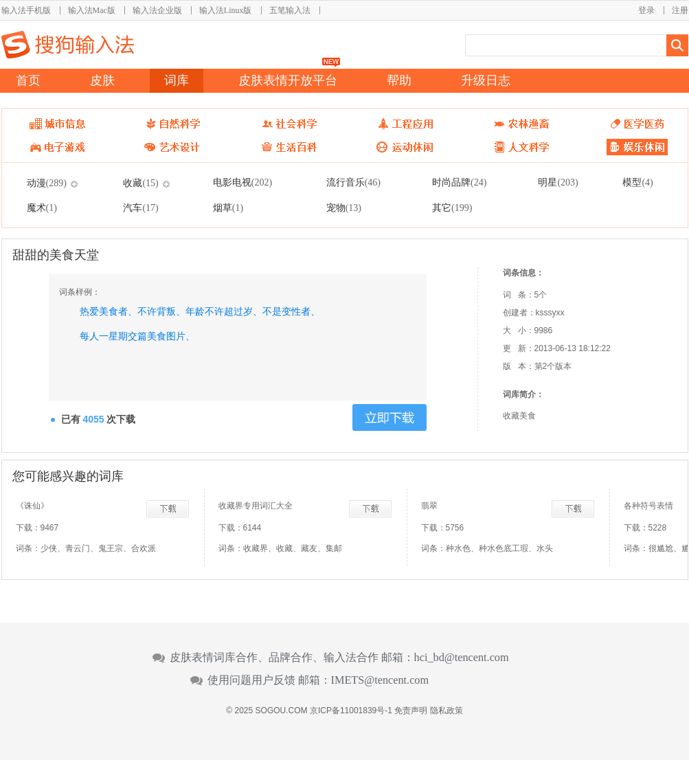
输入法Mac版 (91, 10)
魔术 (42, 207)
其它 (452, 207)
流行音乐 (353, 182)
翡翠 (429, 506)
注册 (680, 10)
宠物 (343, 207)
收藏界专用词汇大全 (255, 506)
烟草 (228, 207)
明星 (558, 182)
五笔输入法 (289, 10)
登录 (646, 10)
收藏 (140, 182)
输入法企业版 (157, 10)
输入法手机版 (26, 10)
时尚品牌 (459, 182)
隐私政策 (446, 710)
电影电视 (242, 182)
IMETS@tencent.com (380, 680)
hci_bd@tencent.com (461, 657)
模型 (637, 182)
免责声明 (410, 710)
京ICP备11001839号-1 (351, 710)
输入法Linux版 (225, 10)
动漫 (47, 182)
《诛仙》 (32, 506)
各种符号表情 (648, 506)
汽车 (140, 207)
